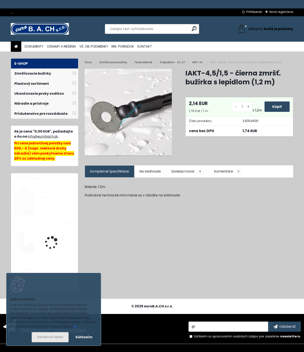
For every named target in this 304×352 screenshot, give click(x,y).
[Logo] (40, 29)
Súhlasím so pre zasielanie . (247, 336)
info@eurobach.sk (43, 136)
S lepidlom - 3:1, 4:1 (172, 62)
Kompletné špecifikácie (109, 171)
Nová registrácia (281, 12)
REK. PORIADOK (122, 46)
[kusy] (241, 106)
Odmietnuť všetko (50, 337)
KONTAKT (144, 46)
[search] (194, 28)
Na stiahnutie (150, 171)
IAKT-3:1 (197, 62)
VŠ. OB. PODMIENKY (93, 46)
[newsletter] (284, 326)
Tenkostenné (143, 62)
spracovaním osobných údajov (235, 336)
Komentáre (228, 171)
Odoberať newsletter (53, 330)
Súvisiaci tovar (187, 171)
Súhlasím (83, 337)
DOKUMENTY (34, 46)
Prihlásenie (254, 12)
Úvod (88, 62)
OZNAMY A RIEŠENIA (61, 46)
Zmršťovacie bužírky (113, 62)
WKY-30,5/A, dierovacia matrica (56, 240)
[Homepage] (16, 46)
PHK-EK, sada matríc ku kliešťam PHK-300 (56, 195)
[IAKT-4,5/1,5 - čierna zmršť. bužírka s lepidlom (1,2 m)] (128, 112)
